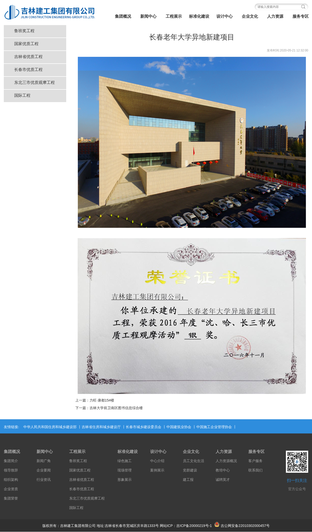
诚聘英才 (223, 480)
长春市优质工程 (28, 69)
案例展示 (157, 470)
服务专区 (256, 451)
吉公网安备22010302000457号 (242, 526)
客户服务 (255, 461)
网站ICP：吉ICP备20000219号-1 (186, 526)
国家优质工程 (26, 44)
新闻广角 (44, 461)
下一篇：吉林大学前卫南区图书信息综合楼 (109, 408)
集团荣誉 (11, 498)
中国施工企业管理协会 (214, 427)
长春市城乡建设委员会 (143, 427)
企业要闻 (44, 470)
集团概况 (123, 16)
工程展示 (174, 16)
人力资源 (275, 16)
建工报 (188, 480)
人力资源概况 (226, 461)
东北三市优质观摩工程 (34, 82)
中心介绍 (157, 461)
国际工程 (22, 95)
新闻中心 (148, 16)
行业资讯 (44, 480)
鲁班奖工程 (24, 31)
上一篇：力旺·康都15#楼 (94, 400)
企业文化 (250, 16)
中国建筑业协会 (178, 427)
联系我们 (255, 470)
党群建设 (190, 470)
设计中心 (224, 16)
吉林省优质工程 (28, 56)
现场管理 (124, 470)
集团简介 (11, 461)
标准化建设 (199, 16)
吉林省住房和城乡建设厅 (101, 427)
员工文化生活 (193, 461)
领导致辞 (11, 470)
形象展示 (124, 480)
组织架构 (11, 480)
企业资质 (11, 489)
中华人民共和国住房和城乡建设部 (50, 427)
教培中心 (223, 470)
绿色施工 (124, 461)
